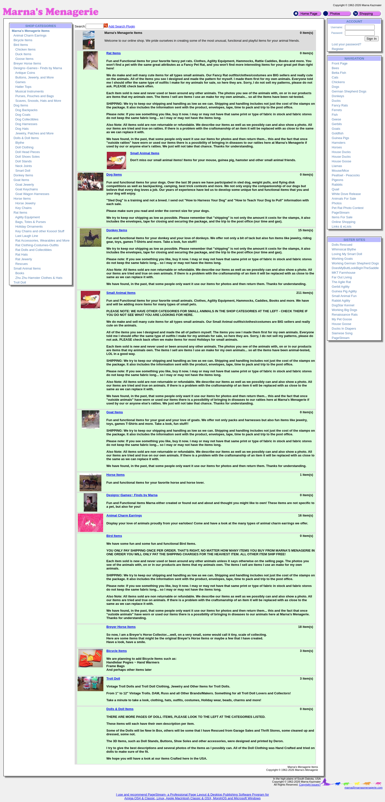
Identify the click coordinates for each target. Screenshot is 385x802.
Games (20, 82)
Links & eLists (341, 226)
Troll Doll (20, 282)
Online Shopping (343, 222)
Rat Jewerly (23, 259)
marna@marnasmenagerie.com (363, 787)
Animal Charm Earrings (30, 35)
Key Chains (23, 208)
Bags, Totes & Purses (30, 222)
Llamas (337, 166)
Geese (336, 119)
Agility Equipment (27, 217)
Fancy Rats (340, 105)
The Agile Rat (341, 282)
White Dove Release (346, 194)
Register (338, 49)
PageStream (340, 212)
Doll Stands (23, 161)
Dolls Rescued (342, 244)
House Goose (341, 161)
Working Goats (342, 258)
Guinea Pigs (340, 138)
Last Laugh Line (26, 236)
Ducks (336, 101)
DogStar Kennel (343, 305)
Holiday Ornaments (28, 226)
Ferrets (337, 110)
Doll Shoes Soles (27, 156)
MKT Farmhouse (344, 272)
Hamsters (338, 142)
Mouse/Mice (340, 170)
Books (19, 273)
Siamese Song (342, 333)
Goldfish (338, 133)
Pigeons (337, 180)
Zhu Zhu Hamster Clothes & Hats (38, 278)
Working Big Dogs (344, 310)
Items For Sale (342, 217)
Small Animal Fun (344, 296)
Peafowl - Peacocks (346, 175)
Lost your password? (346, 44)
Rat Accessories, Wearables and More (42, 240)
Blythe (19, 142)
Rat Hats (21, 254)
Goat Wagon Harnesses (32, 194)
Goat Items (21, 180)
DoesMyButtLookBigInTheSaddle (355, 268)
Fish (335, 114)
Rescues (21, 264)
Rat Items (20, 212)
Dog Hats (21, 128)
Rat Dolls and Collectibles (33, 250)
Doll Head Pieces (27, 152)
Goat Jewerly (24, 184)
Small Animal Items (27, 268)
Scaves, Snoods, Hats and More (38, 101)
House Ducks (341, 152)
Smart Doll (22, 170)
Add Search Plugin (122, 26)
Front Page (339, 63)
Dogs (335, 87)
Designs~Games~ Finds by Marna (38, 68)
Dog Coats (22, 114)
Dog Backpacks (26, 110)
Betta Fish (339, 73)
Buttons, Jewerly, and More (34, 77)
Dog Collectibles (26, 119)
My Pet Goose (342, 319)
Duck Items (23, 54)
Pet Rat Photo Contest (347, 208)
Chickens (338, 82)
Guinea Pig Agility (344, 291)
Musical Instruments (29, 91)
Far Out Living (342, 277)
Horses (337, 147)
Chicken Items (25, 49)
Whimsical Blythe (344, 249)
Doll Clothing (24, 147)
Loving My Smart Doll (347, 254)
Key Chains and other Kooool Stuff (39, 231)
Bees (335, 68)
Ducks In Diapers (344, 328)
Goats (336, 128)
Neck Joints (23, 166)
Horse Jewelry (25, 203)
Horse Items (22, 198)
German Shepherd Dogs (349, 91)
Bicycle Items (23, 40)
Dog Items (21, 105)
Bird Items (21, 45)
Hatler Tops (23, 87)
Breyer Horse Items (27, 63)
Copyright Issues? (310, 784)
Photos (337, 203)
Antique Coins (25, 73)
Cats (335, 77)
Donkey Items (23, 175)
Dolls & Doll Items (26, 138)
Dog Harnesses (26, 124)
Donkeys (338, 96)
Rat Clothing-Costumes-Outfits (36, 245)
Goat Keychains (26, 189)
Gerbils (337, 124)
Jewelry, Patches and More (34, 133)
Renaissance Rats (345, 314)
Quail (335, 189)
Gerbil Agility (340, 286)
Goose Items (24, 59)
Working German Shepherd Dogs (355, 263)
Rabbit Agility (341, 300)
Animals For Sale (344, 198)
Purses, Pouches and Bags (34, 96)
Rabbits (337, 184)
